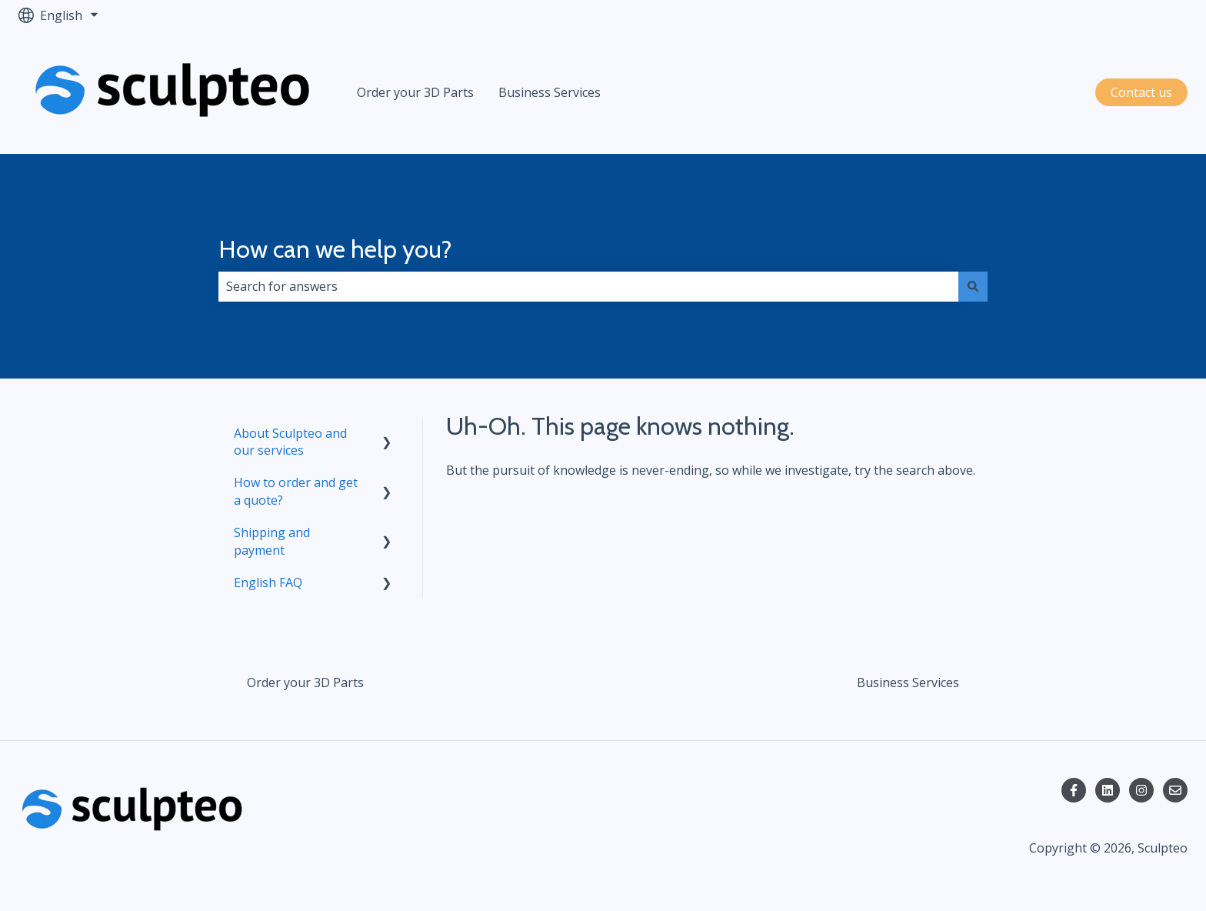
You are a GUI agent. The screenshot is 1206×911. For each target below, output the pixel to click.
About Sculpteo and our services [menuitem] (290, 442)
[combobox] (588, 286)
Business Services (549, 92)
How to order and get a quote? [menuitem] (296, 491)
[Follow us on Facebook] (1073, 790)
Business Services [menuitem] (908, 682)
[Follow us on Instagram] (1141, 790)
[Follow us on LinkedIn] (1107, 790)
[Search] (973, 286)
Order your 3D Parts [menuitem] (305, 682)
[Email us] (1175, 790)
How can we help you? (335, 249)
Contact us (1141, 92)
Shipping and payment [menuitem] (272, 541)
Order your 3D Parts (415, 92)
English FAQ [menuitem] (268, 582)
